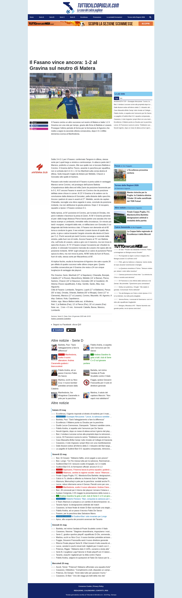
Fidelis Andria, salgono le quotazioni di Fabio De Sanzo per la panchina (86, 558)
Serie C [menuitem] (62, 17)
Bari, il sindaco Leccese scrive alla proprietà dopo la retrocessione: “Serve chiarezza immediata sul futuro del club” (105, 434)
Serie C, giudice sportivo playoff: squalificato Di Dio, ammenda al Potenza (88, 534)
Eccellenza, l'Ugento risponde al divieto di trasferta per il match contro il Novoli (89, 414)
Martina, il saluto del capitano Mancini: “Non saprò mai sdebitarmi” (100, 395)
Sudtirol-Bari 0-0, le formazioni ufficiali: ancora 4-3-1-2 (79, 467)
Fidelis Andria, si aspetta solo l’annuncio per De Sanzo (100, 348)
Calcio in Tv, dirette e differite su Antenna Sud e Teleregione (81, 478)
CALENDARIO (89, 590)
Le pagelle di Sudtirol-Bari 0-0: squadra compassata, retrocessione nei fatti (88, 449)
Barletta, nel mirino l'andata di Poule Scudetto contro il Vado (100, 373)
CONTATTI (100, 590)
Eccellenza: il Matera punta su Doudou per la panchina (79, 422)
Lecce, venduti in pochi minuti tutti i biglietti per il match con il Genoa (85, 546)
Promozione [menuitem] (97, 17)
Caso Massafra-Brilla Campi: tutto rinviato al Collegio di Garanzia (84, 440)
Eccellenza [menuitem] (84, 17)
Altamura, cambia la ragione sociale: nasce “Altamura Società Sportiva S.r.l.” (92, 473)
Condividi (57, 330)
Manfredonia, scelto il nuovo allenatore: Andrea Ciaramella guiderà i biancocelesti (64, 360)
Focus (117, 166)
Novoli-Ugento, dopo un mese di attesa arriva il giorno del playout (84, 431)
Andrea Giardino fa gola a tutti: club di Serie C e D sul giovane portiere (88, 496)
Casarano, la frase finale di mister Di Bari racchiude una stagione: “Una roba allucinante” (94, 508)
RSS (106, 590)
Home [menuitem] (32, 17)
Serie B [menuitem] (51, 17)
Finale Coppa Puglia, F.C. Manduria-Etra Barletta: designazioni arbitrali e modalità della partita (96, 476)
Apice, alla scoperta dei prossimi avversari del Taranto (79, 519)
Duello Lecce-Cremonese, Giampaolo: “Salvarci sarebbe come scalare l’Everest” (90, 425)
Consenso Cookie (85, 586)
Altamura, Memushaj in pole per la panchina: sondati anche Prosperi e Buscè (89, 481)
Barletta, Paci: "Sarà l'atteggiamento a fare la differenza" (68, 348)
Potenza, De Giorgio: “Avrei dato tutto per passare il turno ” (81, 573)
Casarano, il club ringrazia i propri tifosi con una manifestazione (83, 443)
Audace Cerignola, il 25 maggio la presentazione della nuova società (85, 493)
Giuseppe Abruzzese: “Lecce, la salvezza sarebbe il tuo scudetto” (89, 417)
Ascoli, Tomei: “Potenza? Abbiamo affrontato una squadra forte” (83, 567)
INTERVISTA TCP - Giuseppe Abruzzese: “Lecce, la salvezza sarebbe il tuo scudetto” (143, 101)
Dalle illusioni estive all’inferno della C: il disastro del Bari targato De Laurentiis (90, 446)
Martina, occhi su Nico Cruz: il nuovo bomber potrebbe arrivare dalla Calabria (89, 537)
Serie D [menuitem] (72, 17)
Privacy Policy (98, 586)
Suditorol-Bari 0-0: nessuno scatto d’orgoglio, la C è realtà (81, 464)
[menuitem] (150, 17)
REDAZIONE (78, 590)
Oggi (116, 98)
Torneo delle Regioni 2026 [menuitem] (136, 17)
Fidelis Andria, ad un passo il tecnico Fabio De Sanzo (67, 373)
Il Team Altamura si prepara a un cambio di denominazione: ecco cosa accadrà (90, 502)
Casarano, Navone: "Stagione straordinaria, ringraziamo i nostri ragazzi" (87, 531)
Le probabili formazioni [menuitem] (114, 17)
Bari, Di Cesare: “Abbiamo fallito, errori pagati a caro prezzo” (82, 458)
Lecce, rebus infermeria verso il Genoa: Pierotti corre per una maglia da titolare (90, 484)
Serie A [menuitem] (41, 17)
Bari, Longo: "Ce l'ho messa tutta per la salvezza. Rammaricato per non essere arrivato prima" (96, 461)
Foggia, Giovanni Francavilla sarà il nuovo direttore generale (82, 540)
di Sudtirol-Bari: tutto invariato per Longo (81, 516)
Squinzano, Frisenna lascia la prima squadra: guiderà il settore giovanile (90, 470)
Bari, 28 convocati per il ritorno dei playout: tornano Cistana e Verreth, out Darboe (91, 490)
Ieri (121, 98)
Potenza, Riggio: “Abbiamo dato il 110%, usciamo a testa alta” (82, 549)
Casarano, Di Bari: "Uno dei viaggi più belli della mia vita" (80, 576)
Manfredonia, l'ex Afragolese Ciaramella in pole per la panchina (68, 395)
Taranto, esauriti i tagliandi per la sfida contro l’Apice (78, 555)
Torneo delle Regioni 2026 (127, 185)
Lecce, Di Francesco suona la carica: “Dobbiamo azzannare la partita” (86, 437)
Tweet (71, 330)
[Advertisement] (133, 74)
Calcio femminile (122, 227)
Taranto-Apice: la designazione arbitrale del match (77, 505)
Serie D (60, 316)
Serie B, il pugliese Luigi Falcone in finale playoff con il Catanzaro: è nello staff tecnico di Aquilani (97, 552)
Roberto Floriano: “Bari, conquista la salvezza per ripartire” (86, 499)
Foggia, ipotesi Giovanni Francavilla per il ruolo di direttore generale (100, 383)
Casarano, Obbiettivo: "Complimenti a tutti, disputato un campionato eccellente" (90, 570)
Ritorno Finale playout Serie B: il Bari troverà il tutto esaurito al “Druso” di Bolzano (91, 543)
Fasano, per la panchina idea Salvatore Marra (76, 513)
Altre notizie (120, 208)
